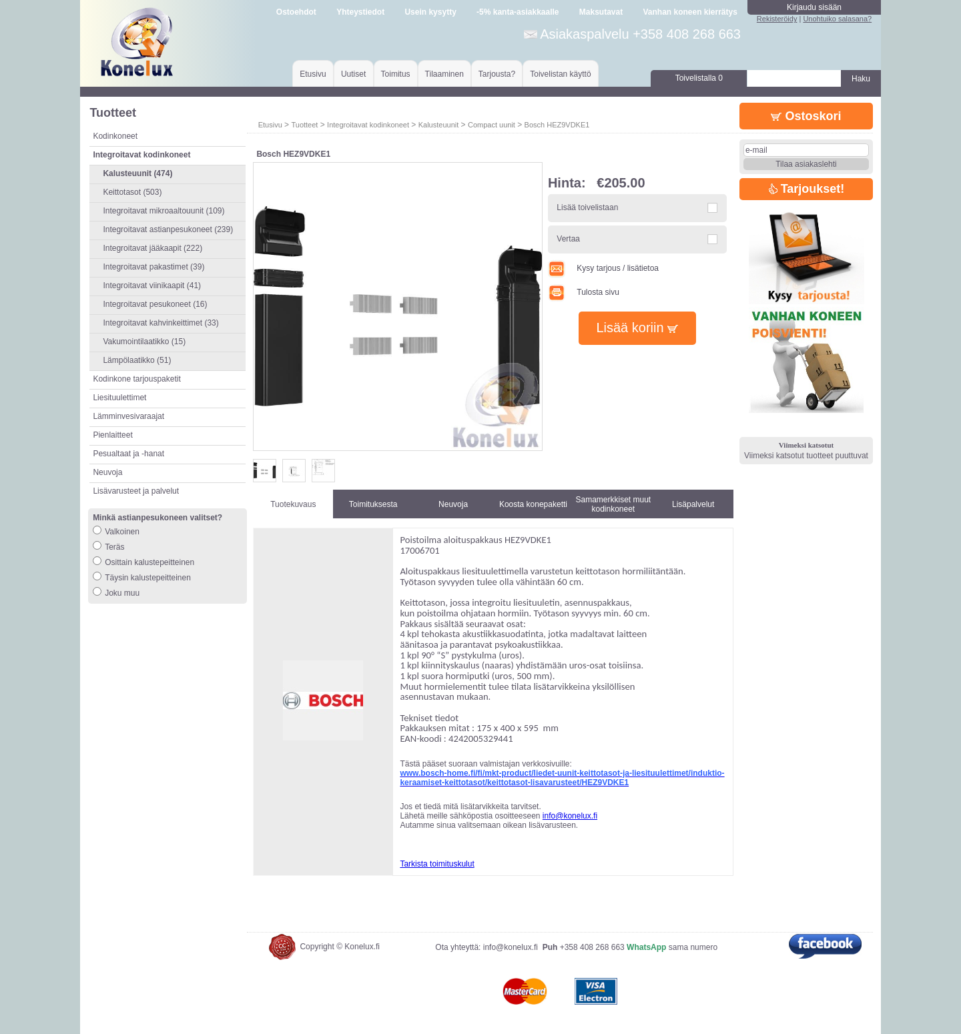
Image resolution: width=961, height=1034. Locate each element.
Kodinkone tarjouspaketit (136, 379)
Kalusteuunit (438, 125)
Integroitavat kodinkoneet (368, 125)
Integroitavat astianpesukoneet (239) (168, 229)
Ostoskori (806, 116)
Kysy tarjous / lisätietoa (603, 268)
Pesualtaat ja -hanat (128, 453)
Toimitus (395, 74)
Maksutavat (601, 12)
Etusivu (313, 74)
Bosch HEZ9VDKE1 (557, 125)
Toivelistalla (699, 78)
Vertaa (568, 238)
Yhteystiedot (360, 12)
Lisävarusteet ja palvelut (136, 491)
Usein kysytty (430, 12)
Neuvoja (107, 472)
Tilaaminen (444, 74)
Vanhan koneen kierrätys (690, 12)
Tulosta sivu (583, 292)
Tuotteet (304, 125)
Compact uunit (491, 125)
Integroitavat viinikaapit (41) (152, 285)
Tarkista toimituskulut (437, 864)
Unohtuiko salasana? (837, 19)
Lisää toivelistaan (587, 207)
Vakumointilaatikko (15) (144, 341)
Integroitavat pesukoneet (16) (155, 304)
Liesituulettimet (119, 397)
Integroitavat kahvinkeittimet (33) (160, 323)
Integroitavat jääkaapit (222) (152, 248)
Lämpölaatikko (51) (137, 360)
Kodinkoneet (115, 136)
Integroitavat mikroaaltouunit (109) (163, 210)
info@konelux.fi (570, 816)
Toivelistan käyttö (560, 74)
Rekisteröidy (777, 19)
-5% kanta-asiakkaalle (517, 12)
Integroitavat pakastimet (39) (153, 267)
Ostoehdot (296, 12)
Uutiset (353, 74)
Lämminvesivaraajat (128, 416)
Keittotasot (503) (132, 192)
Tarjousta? (496, 74)
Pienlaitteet (112, 435)
